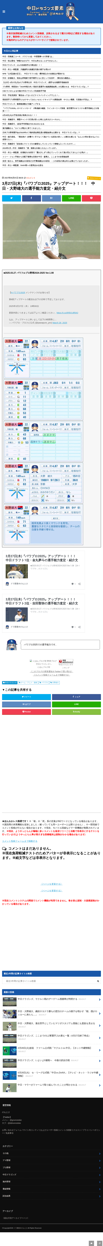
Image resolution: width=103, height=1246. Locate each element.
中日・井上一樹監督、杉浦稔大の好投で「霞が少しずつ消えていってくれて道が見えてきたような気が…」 (45, 152)
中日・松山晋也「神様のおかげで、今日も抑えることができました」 (30, 61)
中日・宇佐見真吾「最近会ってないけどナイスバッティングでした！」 (31, 95)
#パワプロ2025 (18, 292)
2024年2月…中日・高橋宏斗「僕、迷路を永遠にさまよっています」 (30, 148)
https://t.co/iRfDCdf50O (67, 313)
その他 (5, 1153)
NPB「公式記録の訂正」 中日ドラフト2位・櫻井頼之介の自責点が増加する (33, 74)
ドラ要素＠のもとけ (20, 1228)
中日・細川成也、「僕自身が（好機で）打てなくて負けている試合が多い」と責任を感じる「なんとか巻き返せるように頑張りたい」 (50, 138)
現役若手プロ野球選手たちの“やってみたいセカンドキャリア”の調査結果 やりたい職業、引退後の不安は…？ (47, 100)
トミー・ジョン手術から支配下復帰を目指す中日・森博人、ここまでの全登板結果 (35, 157)
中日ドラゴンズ (10, 683)
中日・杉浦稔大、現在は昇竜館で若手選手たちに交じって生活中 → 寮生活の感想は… (37, 78)
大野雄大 (55, 683)
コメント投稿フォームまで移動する (19, 841)
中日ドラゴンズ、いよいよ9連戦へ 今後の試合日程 (41, 1061)
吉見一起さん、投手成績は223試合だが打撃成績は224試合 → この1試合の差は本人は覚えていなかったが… (45, 161)
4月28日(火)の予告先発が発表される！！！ (19, 115)
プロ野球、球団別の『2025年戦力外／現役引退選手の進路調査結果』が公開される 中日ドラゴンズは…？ (45, 87)
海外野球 (6, 1182)
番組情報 (6, 1189)
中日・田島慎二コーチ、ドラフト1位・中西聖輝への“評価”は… (28, 56)
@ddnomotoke (14, 1123)
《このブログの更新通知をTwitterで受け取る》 (51, 671)
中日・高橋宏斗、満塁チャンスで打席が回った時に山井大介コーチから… (32, 119)
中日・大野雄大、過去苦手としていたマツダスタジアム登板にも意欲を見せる (49, 1026)
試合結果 (6, 1196)
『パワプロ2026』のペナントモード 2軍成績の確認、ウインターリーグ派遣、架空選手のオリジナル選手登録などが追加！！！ (50, 109)
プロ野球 (6, 1167)
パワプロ (44, 683)
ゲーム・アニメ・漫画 (29, 683)
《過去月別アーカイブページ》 (15, 1218)
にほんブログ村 (44, 667)
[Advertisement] (51, 763)
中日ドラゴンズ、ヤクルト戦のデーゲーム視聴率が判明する (45, 1000)
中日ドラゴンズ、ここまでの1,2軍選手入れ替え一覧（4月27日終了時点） (47, 1038)
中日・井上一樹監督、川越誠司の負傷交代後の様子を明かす (26, 69)
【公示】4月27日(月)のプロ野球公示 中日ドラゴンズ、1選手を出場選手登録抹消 (35, 82)
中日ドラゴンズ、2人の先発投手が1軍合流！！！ (22, 65)
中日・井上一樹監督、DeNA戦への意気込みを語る (22, 165)
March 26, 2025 (59, 322)
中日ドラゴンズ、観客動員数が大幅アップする (21, 104)
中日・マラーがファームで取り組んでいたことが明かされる (45, 1086)
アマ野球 (6, 1160)
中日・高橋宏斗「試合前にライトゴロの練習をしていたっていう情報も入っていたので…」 (39, 144)
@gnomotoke (16, 1120)
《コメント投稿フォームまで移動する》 (51, 675)
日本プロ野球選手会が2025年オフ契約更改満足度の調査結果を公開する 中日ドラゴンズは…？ (41, 132)
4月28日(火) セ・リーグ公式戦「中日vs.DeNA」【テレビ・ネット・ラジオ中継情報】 (50, 1075)
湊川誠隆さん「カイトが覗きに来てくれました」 (22, 128)
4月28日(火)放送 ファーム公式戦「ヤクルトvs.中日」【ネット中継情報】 (47, 1050)
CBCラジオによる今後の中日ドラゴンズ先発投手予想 (24, 91)
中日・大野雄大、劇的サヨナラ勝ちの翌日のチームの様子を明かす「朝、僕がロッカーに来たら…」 (50, 1014)
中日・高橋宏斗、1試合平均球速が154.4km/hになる (23, 124)
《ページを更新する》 (51, 884)
